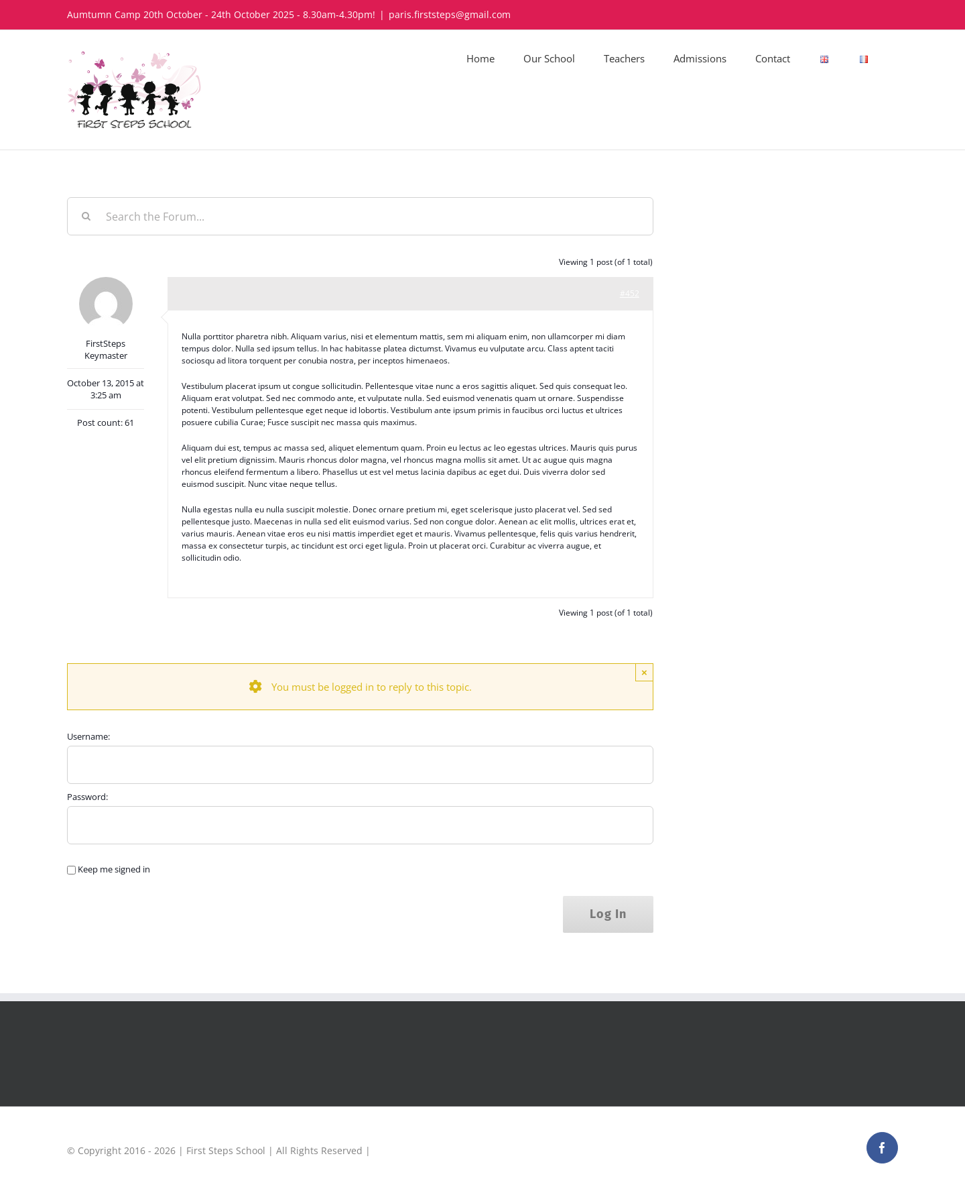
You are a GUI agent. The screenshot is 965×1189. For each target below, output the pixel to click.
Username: (88, 736)
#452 (629, 293)
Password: (87, 797)
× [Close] (644, 672)
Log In (608, 914)
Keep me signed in (114, 869)
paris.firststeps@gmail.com (450, 14)
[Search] (86, 216)
